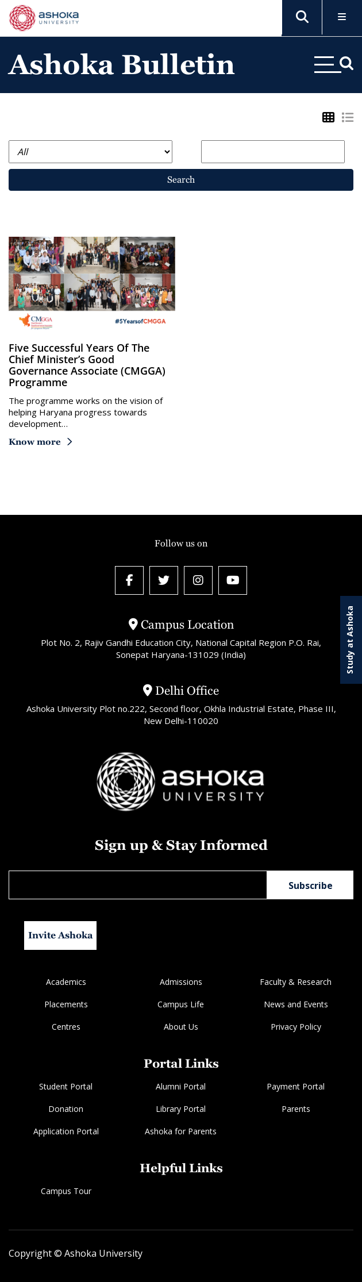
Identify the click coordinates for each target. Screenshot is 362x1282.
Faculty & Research (296, 981)
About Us (181, 1026)
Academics (66, 981)
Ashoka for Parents (181, 1131)
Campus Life (180, 1004)
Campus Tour (66, 1190)
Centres (66, 1026)
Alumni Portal (181, 1086)
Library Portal (181, 1108)
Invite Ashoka (60, 935)
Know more (35, 441)
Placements (66, 1004)
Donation (65, 1108)
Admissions (181, 981)
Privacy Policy (296, 1026)
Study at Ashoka (349, 640)
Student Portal (66, 1086)
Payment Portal (296, 1086)
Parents (296, 1108)
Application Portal (66, 1131)
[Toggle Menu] (342, 17)
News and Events (296, 1004)
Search (181, 179)
